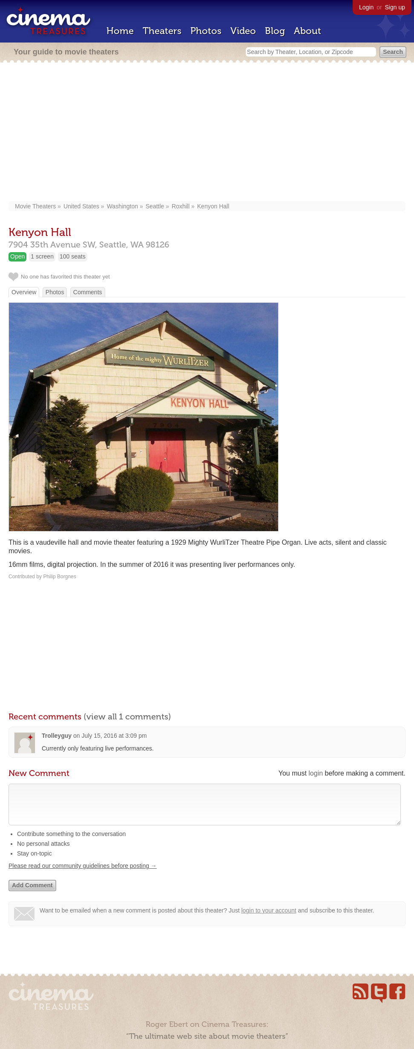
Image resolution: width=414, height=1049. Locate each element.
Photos (205, 31)
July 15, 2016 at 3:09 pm (114, 735)
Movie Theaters (35, 206)
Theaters (162, 31)
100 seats (73, 256)
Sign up (395, 7)
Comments (87, 292)
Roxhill (181, 206)
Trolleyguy (57, 735)
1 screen (42, 256)
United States (81, 206)
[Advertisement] (207, 132)
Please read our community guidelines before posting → (83, 874)
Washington (122, 206)
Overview (24, 292)
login (315, 773)
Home (120, 31)
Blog (275, 31)
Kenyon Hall (213, 206)
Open (17, 256)
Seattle (155, 206)
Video (243, 31)
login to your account (268, 918)
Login (366, 7)
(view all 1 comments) (127, 716)
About (307, 31)
